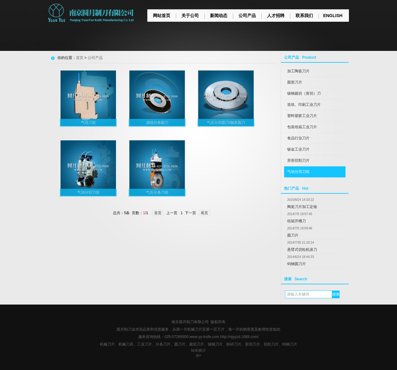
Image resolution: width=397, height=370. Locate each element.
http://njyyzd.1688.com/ (239, 337)
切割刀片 (271, 344)
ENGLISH (332, 15)
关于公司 (190, 15)
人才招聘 (275, 15)
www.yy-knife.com (204, 337)
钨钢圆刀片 (296, 264)
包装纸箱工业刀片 (302, 127)
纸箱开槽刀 (296, 221)
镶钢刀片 (215, 344)
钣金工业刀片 (298, 149)
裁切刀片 (196, 344)
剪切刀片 (252, 344)
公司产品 (247, 15)
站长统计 (198, 350)
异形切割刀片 (298, 160)
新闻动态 (218, 15)
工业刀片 (144, 344)
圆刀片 (292, 235)
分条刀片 (163, 344)
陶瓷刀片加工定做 (302, 207)
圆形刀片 (294, 82)
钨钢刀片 (289, 344)
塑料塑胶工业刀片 (302, 116)
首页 (79, 58)
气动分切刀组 (298, 171)
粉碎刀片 (233, 344)
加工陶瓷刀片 (298, 71)
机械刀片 (107, 344)
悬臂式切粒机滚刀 (302, 249)
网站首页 (161, 15)
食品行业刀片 (298, 138)
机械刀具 (125, 344)
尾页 (204, 213)
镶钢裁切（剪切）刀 (304, 93)
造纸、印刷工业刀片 (304, 104)
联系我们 (304, 15)
